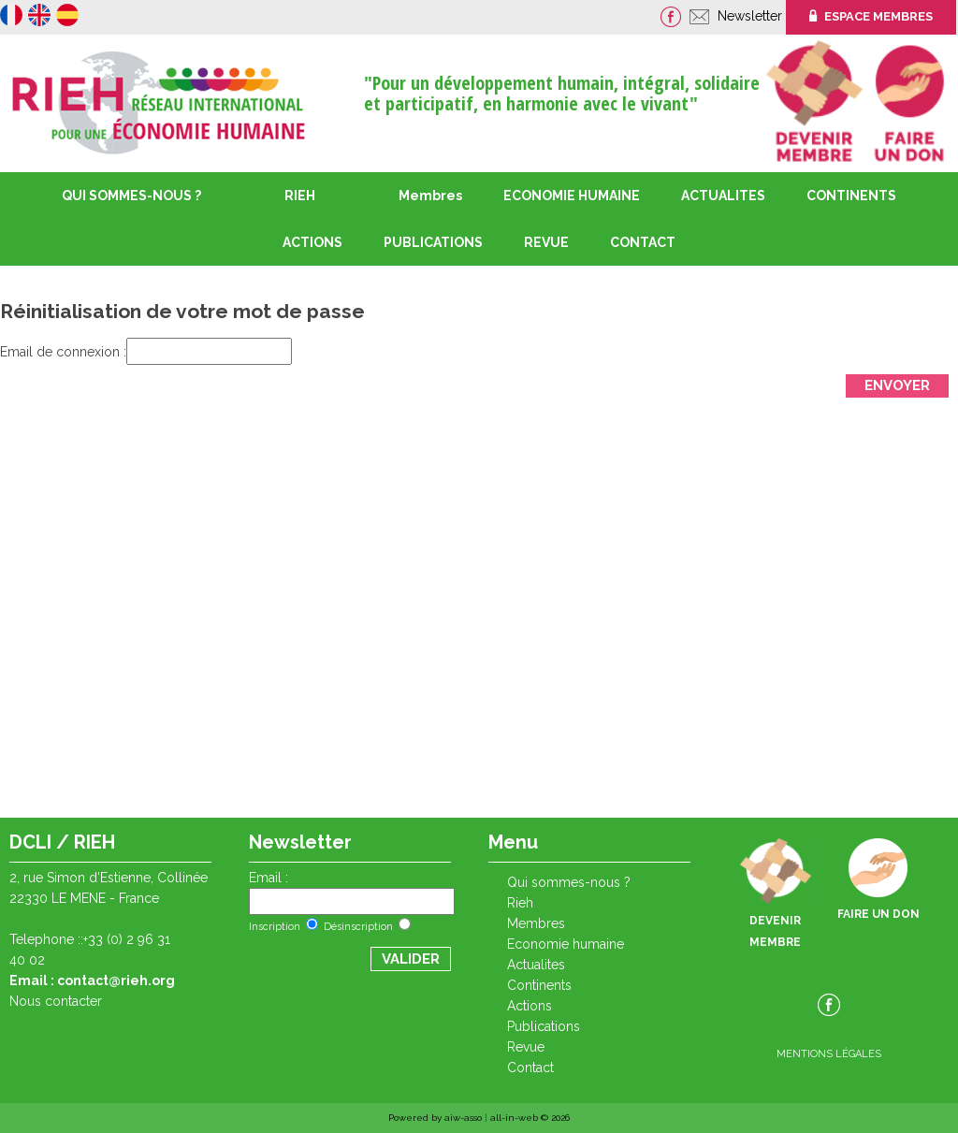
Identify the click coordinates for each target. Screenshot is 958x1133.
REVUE (546, 242)
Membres (430, 195)
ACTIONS (312, 242)
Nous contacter (55, 1001)
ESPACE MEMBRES (871, 16)
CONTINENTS (539, 985)
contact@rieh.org (116, 980)
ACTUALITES (723, 195)
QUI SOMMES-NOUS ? (131, 195)
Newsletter (752, 15)
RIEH (299, 195)
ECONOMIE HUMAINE (571, 195)
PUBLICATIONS (543, 1026)
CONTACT (642, 242)
